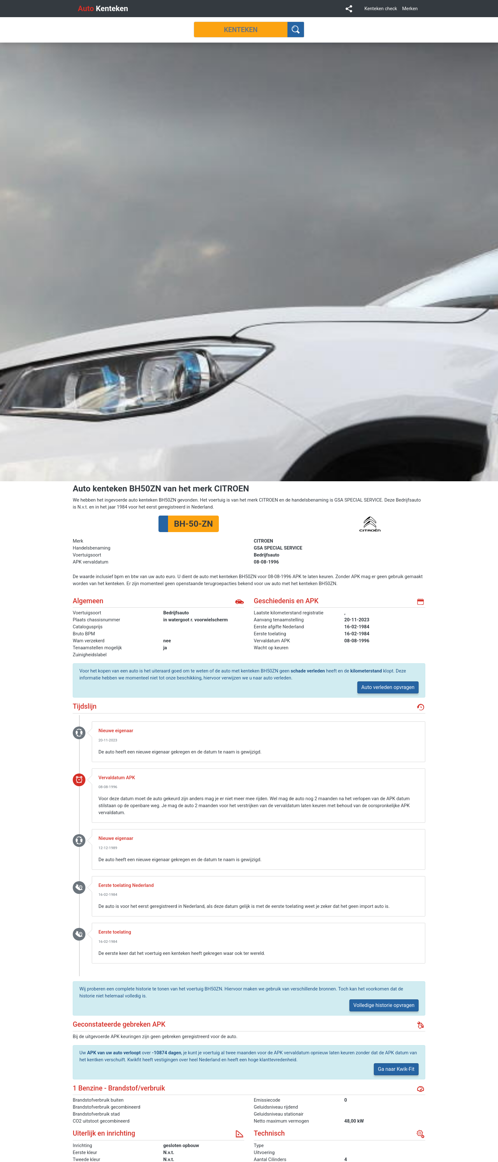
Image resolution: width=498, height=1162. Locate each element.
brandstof (420, 1089)
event (79, 780)
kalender (420, 601)
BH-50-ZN (193, 524)
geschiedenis (420, 707)
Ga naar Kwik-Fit (396, 1069)
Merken (410, 8)
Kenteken (103, 8)
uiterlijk (239, 1134)
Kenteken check (380, 8)
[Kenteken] (241, 29)
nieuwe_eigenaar (79, 732)
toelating (79, 887)
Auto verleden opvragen (387, 687)
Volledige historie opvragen (383, 1005)
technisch (420, 1134)
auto (239, 601)
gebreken (420, 1025)
